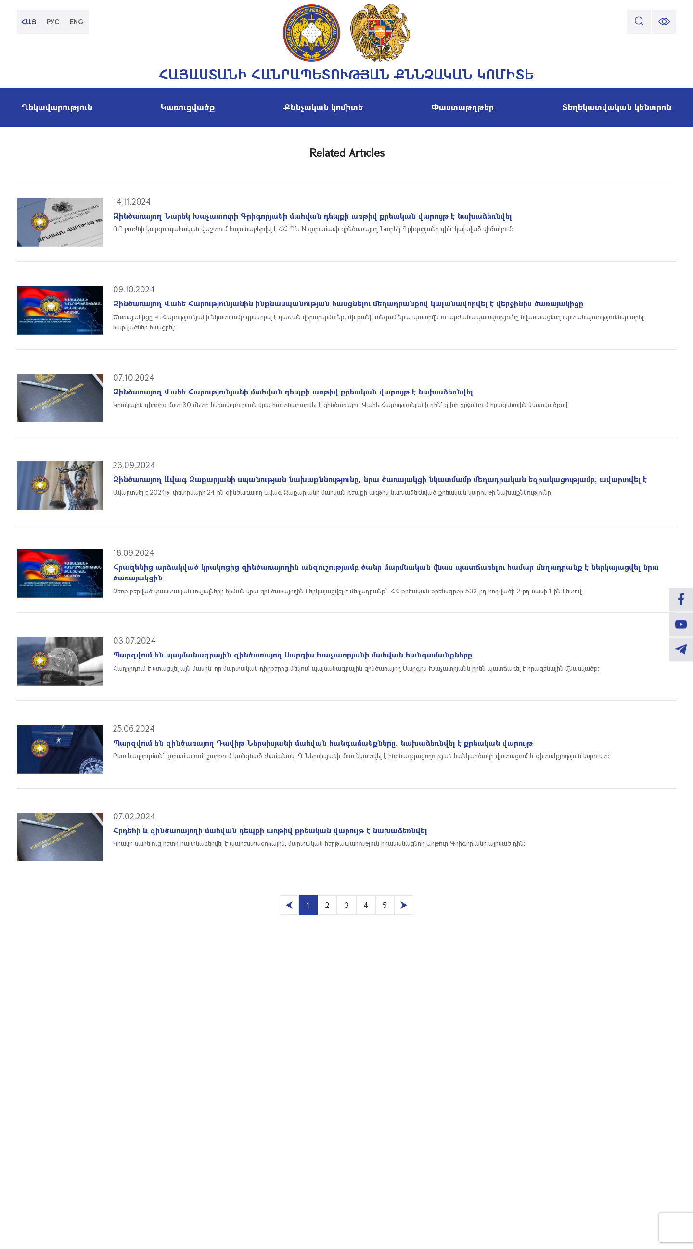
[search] (639, 22)
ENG (77, 21)
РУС (53, 21)
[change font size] (664, 22)
